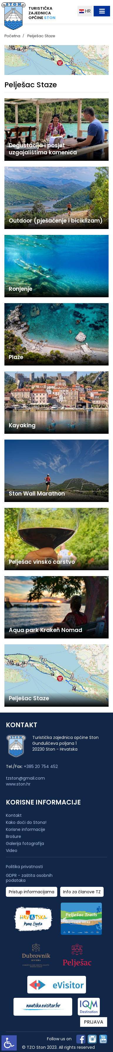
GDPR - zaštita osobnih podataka (29, 878)
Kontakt (14, 815)
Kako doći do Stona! (26, 822)
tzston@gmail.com (25, 778)
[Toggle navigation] (102, 11)
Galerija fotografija (25, 843)
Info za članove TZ (82, 891)
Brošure (13, 836)
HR (85, 11)
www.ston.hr (18, 784)
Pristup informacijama (31, 891)
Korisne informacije (25, 829)
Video (11, 850)
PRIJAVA (94, 1022)
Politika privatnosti (24, 866)
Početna (12, 36)
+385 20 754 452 (41, 766)
